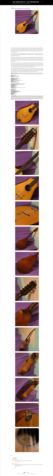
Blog (13, 3)
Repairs (28, 3)
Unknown (16, 459)
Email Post (12, 455)
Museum (18, 3)
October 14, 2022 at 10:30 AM (17, 461)
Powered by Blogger (26, 472)
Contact (22, 3)
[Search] (42, 2)
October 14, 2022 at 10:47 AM (17, 466)
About (25, 3)
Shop (16, 3)
